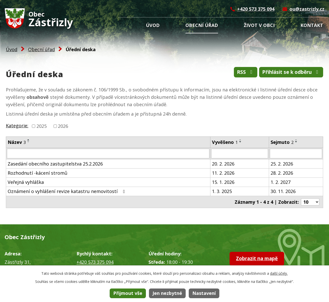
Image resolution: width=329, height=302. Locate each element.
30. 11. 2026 (283, 191)
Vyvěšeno (225, 142)
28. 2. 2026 (282, 173)
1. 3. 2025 (222, 191)
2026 (63, 126)
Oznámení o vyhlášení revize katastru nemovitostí (67, 191)
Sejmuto (282, 142)
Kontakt (311, 25)
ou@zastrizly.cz (306, 9)
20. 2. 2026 (223, 164)
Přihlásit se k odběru (288, 72)
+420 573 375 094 (255, 9)
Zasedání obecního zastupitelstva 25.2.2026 (55, 164)
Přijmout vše (127, 293)
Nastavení (204, 293)
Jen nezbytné (167, 293)
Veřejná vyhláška (26, 182)
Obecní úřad (201, 25)
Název (17, 142)
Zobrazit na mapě (260, 259)
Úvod (153, 25)
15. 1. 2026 (223, 182)
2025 (41, 126)
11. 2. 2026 (223, 173)
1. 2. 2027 (280, 182)
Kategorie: (17, 125)
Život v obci (259, 25)
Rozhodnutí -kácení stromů (37, 173)
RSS (239, 72)
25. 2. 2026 (282, 164)
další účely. (279, 273)
